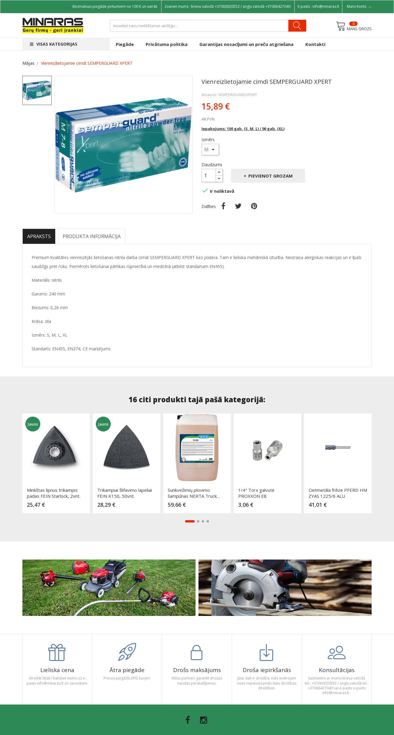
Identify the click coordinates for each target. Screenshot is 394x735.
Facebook (188, 720)
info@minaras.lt (326, 6)
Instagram (204, 720)
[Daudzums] (208, 175)
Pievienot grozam (270, 176)
